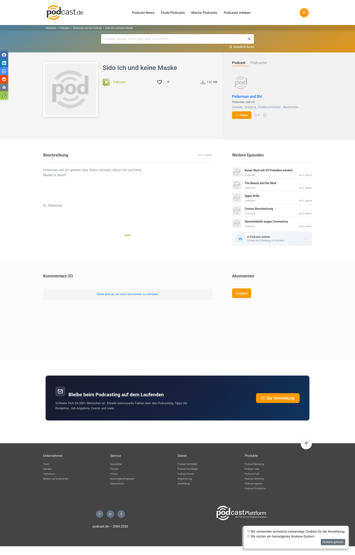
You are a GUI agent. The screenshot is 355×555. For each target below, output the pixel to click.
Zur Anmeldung (278, 398)
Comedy (237, 107)
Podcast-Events (186, 473)
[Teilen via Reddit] (4, 79)
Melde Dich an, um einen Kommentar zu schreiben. (128, 294)
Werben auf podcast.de (55, 478)
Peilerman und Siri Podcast (87, 28)
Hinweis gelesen (333, 542)
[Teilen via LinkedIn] (4, 63)
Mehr (128, 235)
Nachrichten (290, 107)
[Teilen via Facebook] (4, 55)
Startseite (51, 28)
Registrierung (185, 478)
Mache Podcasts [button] (204, 13)
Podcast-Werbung (254, 478)
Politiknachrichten (269, 107)
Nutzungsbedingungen (122, 478)
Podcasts (64, 28)
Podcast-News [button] (143, 13)
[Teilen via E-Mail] (4, 87)
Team (46, 464)
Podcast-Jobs (252, 469)
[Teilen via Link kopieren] (4, 95)
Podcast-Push (252, 473)
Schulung (250, 107)
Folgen (241, 115)
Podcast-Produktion (255, 488)
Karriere (47, 469)
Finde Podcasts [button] (173, 13)
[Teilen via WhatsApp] (4, 71)
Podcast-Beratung (254, 464)
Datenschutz (117, 483)
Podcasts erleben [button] (237, 13)
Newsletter (116, 464)
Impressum (49, 473)
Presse (114, 473)
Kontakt (114, 469)
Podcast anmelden (187, 464)
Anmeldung (184, 483)
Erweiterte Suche (244, 46)
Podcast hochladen (188, 469)
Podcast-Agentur (254, 483)
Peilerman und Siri (247, 96)
